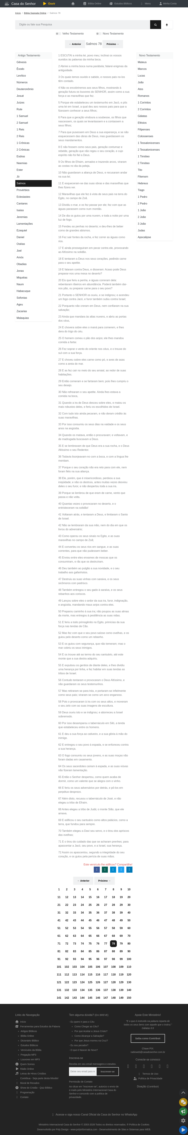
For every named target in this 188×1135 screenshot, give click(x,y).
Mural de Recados (27, 1083)
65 (90, 935)
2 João (142, 217)
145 (90, 997)
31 (59, 912)
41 (59, 920)
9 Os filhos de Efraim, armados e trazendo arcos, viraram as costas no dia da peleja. (92, 163)
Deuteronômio (25, 89)
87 (105, 951)
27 (105, 904)
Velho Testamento (73, 33)
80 (128, 943)
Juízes (20, 102)
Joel (19, 250)
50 (128, 920)
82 (66, 951)
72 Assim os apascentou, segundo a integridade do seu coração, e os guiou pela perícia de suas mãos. (91, 854)
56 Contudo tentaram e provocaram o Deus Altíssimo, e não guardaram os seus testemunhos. (91, 682)
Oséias (21, 243)
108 (113, 966)
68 (113, 935)
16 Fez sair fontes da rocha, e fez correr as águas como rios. (91, 239)
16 (97, 897)
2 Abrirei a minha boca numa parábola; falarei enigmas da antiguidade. (92, 68)
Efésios (142, 122)
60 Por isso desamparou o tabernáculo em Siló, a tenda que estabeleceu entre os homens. (91, 725)
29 (121, 904)
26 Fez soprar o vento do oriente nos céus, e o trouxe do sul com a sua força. (92, 350)
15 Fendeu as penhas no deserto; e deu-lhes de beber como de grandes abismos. (90, 228)
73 (74, 943)
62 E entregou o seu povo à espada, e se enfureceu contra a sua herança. (93, 746)
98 (113, 959)
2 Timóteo (144, 163)
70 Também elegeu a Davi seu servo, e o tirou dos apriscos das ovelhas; (93, 832)
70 (128, 935)
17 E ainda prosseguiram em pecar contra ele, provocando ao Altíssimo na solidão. (93, 250)
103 (74, 966)
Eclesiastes (23, 196)
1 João (142, 210)
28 (113, 904)
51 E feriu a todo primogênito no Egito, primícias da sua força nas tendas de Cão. (91, 624)
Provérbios (23, 190)
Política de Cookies (139, 1124)
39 (121, 912)
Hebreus (143, 183)
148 (113, 997)
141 (59, 997)
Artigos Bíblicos (29, 1031)
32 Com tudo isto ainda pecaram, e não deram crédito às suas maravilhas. (92, 415)
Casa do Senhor (20, 3)
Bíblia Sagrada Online (35, 13)
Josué (20, 95)
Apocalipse (144, 237)
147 (105, 997)
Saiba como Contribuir (147, 1038)
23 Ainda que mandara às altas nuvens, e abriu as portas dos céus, (92, 318)
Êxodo (20, 68)
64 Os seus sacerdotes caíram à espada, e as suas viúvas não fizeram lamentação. (93, 768)
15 (90, 897)
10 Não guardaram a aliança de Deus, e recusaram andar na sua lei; (92, 174)
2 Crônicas (23, 149)
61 (59, 935)
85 (90, 951)
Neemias (22, 163)
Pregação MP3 (28, 1054)
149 (121, 997)
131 (59, 990)
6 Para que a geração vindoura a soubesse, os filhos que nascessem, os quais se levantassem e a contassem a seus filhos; (92, 121)
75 (90, 943)
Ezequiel (22, 230)
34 (82, 912)
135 (90, 990)
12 (66, 897)
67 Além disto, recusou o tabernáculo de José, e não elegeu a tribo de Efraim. (89, 800)
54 (82, 928)
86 (97, 951)
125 (90, 982)
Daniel (20, 237)
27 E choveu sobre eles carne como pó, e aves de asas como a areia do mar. (91, 361)
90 (128, 951)
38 (113, 912)
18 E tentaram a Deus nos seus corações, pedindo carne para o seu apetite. (92, 260)
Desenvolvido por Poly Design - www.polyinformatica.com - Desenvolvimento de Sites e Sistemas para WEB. (94, 1129)
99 (121, 959)
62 (66, 935)
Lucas (141, 75)
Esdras (21, 156)
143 (74, 997)
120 (129, 974)
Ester (20, 169)
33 (74, 912)
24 (82, 904)
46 (97, 920)
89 (121, 951)
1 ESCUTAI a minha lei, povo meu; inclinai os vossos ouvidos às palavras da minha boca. (90, 57)
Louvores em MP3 (30, 1059)
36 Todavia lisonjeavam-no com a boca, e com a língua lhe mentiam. (93, 458)
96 (97, 959)
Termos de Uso (148, 1073)
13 (74, 897)
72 (66, 943)
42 (66, 920)
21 (59, 904)
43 (74, 920)
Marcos (142, 68)
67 (105, 935)
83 (74, 951)
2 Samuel (22, 122)
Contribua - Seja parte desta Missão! (37, 1078)
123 (74, 982)
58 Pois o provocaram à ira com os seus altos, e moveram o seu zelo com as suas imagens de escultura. (93, 703)
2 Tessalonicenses (149, 149)
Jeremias (22, 217)
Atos (140, 89)
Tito (140, 169)
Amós (20, 257)
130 (129, 982)
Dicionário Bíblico (30, 1040)
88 (113, 951)
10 (128, 889)
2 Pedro (142, 203)
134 (82, 990)
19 (121, 897)
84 (82, 951)
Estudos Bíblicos (120, 3)
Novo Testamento (113, 33)
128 (113, 982)
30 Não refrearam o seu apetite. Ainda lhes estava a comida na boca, (89, 394)
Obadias (22, 264)
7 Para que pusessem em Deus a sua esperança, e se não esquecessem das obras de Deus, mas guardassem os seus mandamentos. (93, 136)
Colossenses (145, 136)
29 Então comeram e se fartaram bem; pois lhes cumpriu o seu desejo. (93, 383)
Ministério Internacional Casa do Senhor (60, 1124)
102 (66, 966)
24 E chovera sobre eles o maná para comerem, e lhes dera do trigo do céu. (91, 329)
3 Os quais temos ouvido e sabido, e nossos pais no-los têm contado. (91, 79)
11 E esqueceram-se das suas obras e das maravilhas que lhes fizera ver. (93, 185)
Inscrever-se (108, 1071)
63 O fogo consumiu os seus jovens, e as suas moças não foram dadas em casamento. (93, 757)
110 (129, 966)
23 (74, 904)
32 (66, 912)
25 (90, 904)
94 (82, 959)
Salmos (21, 183)
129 (121, 982)
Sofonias (22, 297)
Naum (20, 284)
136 (98, 990)
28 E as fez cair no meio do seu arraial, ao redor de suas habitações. (92, 372)
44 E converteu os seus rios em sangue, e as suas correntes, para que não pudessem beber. (88, 548)
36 (97, 912)
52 (66, 928)
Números (22, 82)
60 (128, 928)
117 (105, 974)
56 (97, 928)
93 (74, 959)
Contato (22, 1097)
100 (129, 959)
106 (98, 966)
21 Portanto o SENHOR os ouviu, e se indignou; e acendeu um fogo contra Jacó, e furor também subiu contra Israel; (93, 297)
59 (121, 928)
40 (128, 912)
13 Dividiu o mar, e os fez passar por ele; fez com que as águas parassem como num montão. (92, 206)
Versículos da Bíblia (31, 1050)
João (141, 82)
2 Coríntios (144, 109)
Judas (141, 230)
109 (121, 966)
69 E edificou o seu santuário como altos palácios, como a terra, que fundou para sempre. (93, 822)
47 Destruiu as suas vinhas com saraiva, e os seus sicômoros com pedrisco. (88, 581)
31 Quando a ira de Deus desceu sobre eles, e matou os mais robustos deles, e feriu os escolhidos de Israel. (92, 404)
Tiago (141, 190)
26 (97, 904)
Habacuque (23, 291)
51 (59, 928)
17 (105, 897)
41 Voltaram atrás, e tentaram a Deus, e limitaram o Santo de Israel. (93, 516)
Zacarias (22, 311)
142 (66, 997)
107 (105, 966)
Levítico (21, 75)
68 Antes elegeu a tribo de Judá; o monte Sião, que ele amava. (91, 811)
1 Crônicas (23, 143)
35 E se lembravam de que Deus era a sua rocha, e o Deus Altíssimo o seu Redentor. (93, 447)
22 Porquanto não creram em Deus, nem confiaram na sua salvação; (93, 307)
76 (97, 943)
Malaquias (23, 318)
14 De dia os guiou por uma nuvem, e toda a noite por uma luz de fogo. (93, 217)
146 (98, 997)
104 (82, 966)
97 (105, 959)
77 (105, 943)
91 (59, 959)
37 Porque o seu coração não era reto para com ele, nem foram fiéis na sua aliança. (92, 469)
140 (129, 990)
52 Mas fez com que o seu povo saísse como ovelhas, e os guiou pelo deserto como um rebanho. (93, 635)
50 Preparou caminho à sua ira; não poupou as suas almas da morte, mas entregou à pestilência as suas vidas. (93, 613)
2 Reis (20, 136)
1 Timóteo (144, 156)
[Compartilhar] (183, 1111)
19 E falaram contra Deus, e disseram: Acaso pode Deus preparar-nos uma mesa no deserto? (92, 271)
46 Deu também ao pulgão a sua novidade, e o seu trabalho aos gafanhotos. (88, 570)
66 (97, 935)
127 (105, 982)
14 (82, 897)
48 (113, 920)
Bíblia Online (92, 3)
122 (66, 982)
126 (98, 982)
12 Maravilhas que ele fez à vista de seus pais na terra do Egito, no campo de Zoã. (92, 196)
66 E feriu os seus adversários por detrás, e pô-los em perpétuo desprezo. (90, 789)
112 (66, 974)
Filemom (143, 176)
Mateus (142, 62)
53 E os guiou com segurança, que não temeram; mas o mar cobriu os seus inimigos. (91, 645)
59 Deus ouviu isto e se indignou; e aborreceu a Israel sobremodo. (90, 714)
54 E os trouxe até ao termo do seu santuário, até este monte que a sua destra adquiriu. (90, 656)
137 (105, 990)
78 (113, 943)
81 (59, 951)
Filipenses (144, 129)
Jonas (20, 270)
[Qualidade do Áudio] (183, 1120)
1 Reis (20, 129)
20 (128, 897)
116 (98, 974)
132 (66, 990)
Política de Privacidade (147, 1078)
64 (82, 935)
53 (74, 928)
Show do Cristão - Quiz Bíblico (33, 1087)
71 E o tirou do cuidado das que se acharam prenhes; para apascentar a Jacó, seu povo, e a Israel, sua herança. (93, 843)
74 (82, 943)
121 (59, 982)
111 (59, 974)
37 (105, 912)
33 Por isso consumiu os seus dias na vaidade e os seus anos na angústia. (92, 426)
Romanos (143, 95)
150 (129, 997)
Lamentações (25, 223)
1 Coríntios (144, 102)
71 (59, 943)
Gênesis (22, 62)
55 (90, 928)
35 (90, 912)
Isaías (20, 210)
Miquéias (22, 277)
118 (113, 974)
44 (82, 920)
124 (82, 982)
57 (105, 928)
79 (121, 943)
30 (128, 904)
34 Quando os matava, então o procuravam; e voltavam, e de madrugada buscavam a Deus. (93, 437)
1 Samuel (22, 116)
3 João (142, 223)
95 (90, 959)
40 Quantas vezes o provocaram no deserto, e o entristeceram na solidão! (87, 505)
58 (113, 928)
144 (82, 997)
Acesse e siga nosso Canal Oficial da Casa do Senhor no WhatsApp (94, 1114)
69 (121, 935)
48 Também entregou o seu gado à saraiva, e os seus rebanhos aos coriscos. (90, 591)
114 (82, 974)
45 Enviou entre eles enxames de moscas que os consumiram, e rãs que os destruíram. (87, 559)
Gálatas (142, 116)
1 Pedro (142, 196)
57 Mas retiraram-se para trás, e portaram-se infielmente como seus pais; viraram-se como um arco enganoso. (92, 692)
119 (121, 974)
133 (74, 990)
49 (121, 920)
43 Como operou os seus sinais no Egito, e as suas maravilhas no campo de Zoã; (89, 538)
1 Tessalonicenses (149, 143)
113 (74, 974)
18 (113, 897)
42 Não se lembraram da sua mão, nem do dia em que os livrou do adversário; (92, 527)
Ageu (20, 304)
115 (90, 974)
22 (66, 904)
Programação (25, 1092)
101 (59, 966)
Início (18, 13)
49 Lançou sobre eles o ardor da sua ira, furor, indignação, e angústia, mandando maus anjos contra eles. (93, 602)
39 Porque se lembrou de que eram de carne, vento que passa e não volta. (91, 495)
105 (90, 966)
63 (74, 935)
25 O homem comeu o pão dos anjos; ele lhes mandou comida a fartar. (91, 340)
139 (121, 990)
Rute (19, 109)
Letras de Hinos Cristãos (30, 1073)
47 (105, 920)
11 (59, 897)
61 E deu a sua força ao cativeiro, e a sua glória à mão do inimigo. (92, 735)
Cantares (22, 203)
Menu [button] (145, 3)
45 (90, 920)
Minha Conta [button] (168, 3)
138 (113, 990)
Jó (18, 176)
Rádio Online (24, 1069)
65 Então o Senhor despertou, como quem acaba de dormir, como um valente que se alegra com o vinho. (89, 779)
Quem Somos (25, 1064)
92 (66, 959)
